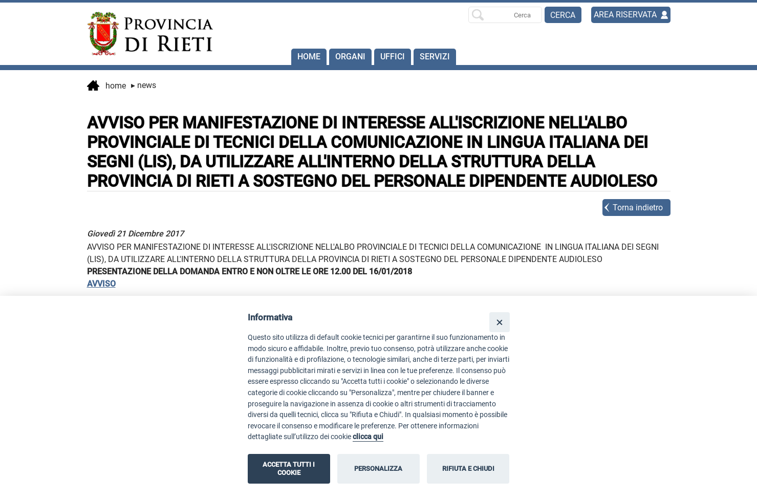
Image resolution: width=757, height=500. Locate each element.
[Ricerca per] (505, 15)
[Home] (145, 34)
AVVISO (101, 284)
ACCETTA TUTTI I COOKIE (289, 468)
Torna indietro (638, 207)
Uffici (392, 56)
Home (308, 56)
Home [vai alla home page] (106, 86)
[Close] (499, 322)
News (143, 85)
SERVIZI (435, 56)
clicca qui (368, 436)
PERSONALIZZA (378, 468)
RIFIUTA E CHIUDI (468, 468)
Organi (350, 56)
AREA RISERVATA (625, 14)
